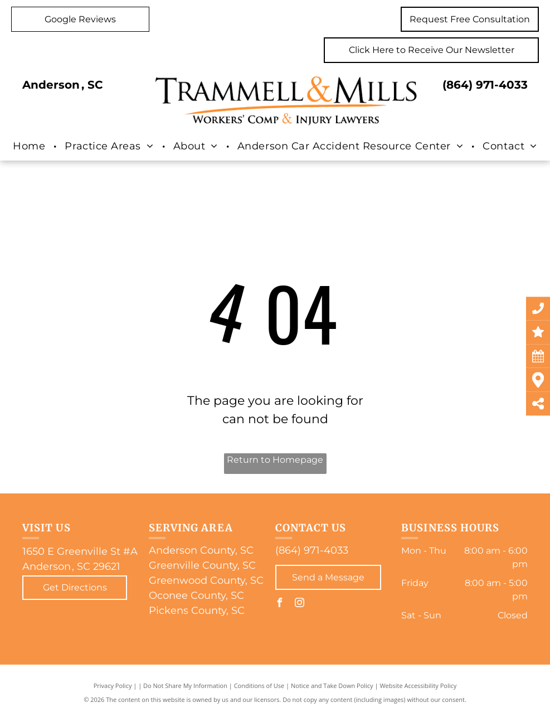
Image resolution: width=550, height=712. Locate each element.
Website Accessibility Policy (417, 685)
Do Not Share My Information (185, 685)
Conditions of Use (259, 685)
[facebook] (279, 604)
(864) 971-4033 (485, 84)
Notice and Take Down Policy (332, 685)
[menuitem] (30, 146)
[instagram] (300, 604)
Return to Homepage (275, 459)
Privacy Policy (113, 685)
